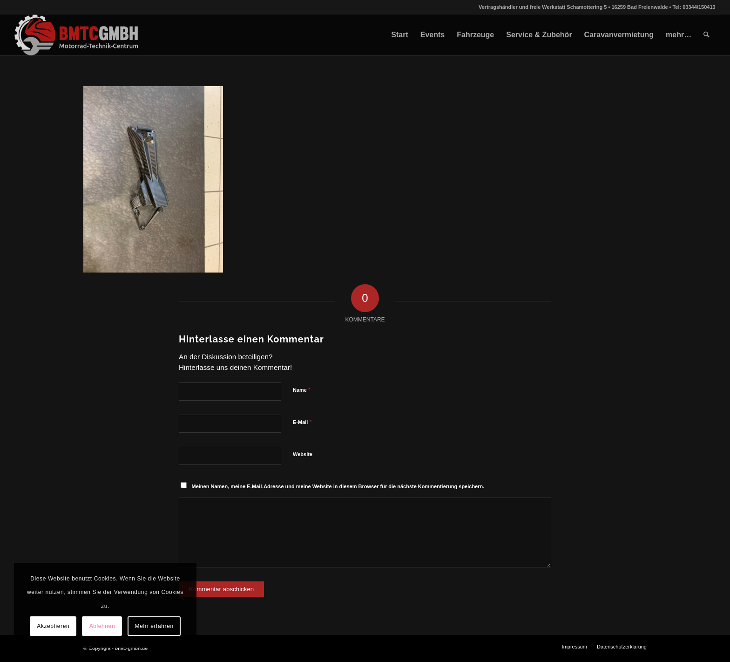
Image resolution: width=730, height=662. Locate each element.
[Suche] (706, 34)
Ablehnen (102, 626)
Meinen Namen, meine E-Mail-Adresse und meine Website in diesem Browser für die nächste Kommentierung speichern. (338, 486)
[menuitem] (399, 34)
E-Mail (302, 421)
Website (302, 454)
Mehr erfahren (154, 626)
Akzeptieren (53, 626)
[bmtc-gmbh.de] (76, 34)
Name (302, 389)
